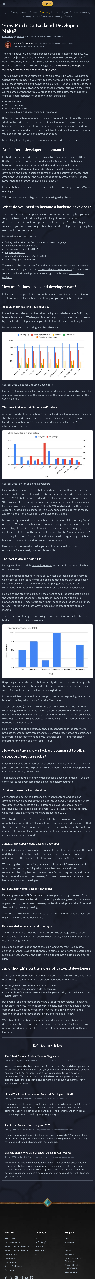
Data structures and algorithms (21, 245)
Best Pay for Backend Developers (31, 483)
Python (34, 12)
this (46, 700)
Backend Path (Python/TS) (16, 1250)
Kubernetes (70, 1242)
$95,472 (7, 57)
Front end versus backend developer (24, 790)
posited (76, 819)
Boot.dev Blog (8, 36)
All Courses (10, 1238)
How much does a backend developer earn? (39, 286)
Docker (68, 1250)
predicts (7, 732)
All (7, 12)
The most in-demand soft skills (21, 559)
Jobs (67, 12)
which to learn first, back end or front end (40, 864)
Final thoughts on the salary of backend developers (46, 968)
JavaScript (46, 16)
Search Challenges (13, 1266)
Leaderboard (10, 1262)
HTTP (35, 249)
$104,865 (21, 57)
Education (57, 12)
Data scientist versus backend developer (27, 926)
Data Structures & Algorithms (73, 1259)
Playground (10, 1270)
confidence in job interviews (69, 728)
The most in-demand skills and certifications (30, 407)
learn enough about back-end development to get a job (57, 226)
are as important (42, 565)
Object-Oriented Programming (72, 1266)
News (15, 12)
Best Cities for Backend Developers (32, 384)
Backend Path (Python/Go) (17, 1246)
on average (52, 812)
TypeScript (40, 1246)
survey (38, 65)
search (10, 187)
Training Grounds (12, 1242)
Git (66, 1246)
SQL (34, 255)
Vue (36, 16)
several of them (20, 532)
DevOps (24, 12)
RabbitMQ (69, 1254)
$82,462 (82, 53)
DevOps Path (11, 1254)
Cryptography (71, 1272)
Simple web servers (15, 252)
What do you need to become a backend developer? (46, 206)
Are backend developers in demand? (33, 149)
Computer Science (81, 12)
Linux (67, 1238)
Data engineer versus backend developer (27, 889)
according (63, 895)
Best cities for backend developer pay (25, 307)
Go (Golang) (40, 1242)
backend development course (55, 269)
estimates (67, 172)
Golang (28, 16)
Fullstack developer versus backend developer (30, 843)
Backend (45, 12)
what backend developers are (19, 122)
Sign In (48, 3)
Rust (68, 16)
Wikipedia (58, 506)
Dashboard (10, 1258)
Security (58, 16)
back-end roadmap (56, 1024)
